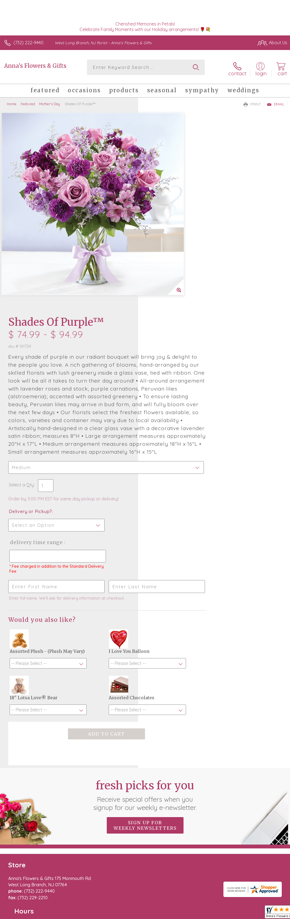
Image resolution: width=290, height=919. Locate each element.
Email (275, 101)
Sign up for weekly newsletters (145, 713)
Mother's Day (49, 101)
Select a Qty (159, 326)
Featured (28, 101)
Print (252, 101)
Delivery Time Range (174, 383)
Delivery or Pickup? (168, 352)
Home (12, 101)
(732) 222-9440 (28, 42)
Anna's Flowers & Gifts (35, 65)
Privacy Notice (193, 874)
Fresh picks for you (145, 682)
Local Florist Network (233, 874)
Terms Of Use (161, 874)
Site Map (267, 874)
